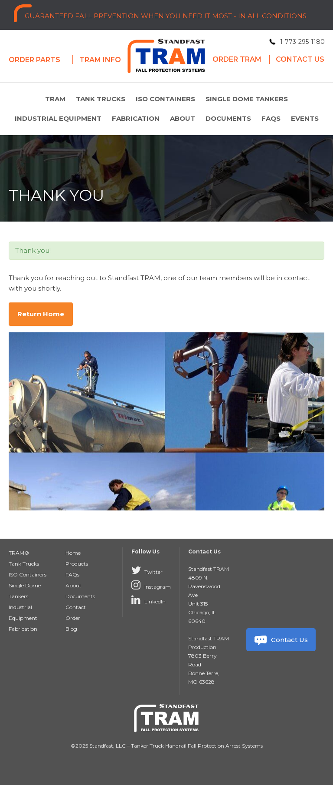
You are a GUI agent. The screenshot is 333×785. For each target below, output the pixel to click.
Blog (71, 629)
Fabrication (136, 118)
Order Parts (34, 60)
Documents (228, 118)
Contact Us (280, 640)
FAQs (271, 118)
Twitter (147, 570)
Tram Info (100, 60)
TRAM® (19, 553)
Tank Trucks (100, 99)
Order (72, 618)
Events (305, 118)
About (182, 118)
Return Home (40, 314)
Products (76, 563)
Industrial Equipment (58, 118)
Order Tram (236, 59)
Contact (75, 607)
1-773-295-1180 (302, 42)
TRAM (55, 99)
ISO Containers (165, 99)
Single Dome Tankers (247, 99)
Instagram (151, 585)
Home (73, 553)
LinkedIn (148, 599)
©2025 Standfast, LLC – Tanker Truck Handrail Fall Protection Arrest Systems (167, 745)
